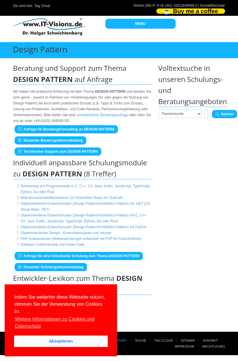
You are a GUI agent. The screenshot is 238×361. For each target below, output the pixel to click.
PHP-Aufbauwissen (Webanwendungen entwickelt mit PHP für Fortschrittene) (80, 239)
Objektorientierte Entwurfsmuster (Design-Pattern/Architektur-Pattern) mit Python (83, 227)
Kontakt (210, 340)
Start (122, 340)
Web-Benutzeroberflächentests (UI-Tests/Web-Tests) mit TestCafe (71, 198)
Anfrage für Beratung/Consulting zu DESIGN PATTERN (66, 129)
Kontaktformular (212, 6)
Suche (140, 340)
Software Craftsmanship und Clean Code (52, 245)
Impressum (184, 346)
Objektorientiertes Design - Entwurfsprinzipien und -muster (66, 233)
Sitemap (188, 340)
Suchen (224, 114)
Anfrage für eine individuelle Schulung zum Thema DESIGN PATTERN (79, 256)
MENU (140, 24)
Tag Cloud (42, 6)
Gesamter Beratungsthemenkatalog (50, 140)
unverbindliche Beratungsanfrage (102, 115)
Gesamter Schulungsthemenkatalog (50, 267)
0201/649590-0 (185, 6)
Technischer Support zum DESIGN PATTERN (58, 151)
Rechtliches (213, 346)
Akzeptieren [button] (61, 341)
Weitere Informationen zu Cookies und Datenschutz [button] (55, 323)
